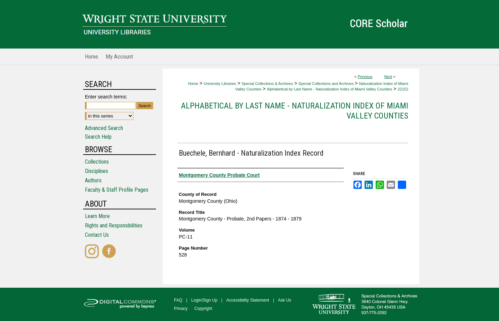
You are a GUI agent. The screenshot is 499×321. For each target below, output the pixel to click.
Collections (97, 161)
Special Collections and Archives (325, 83)
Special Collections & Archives (267, 83)
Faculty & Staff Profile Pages (116, 189)
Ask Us (284, 300)
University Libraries (220, 83)
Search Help (98, 136)
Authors (93, 180)
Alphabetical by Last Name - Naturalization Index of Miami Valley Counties (329, 89)
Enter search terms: (106, 96)
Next (388, 77)
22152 (402, 89)
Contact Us (97, 235)
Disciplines (96, 171)
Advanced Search (104, 128)
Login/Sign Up (204, 300)
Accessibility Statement (247, 300)
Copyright (203, 308)
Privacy (180, 308)
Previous (365, 77)
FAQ (178, 300)
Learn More (97, 216)
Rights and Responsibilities (113, 225)
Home (193, 83)
